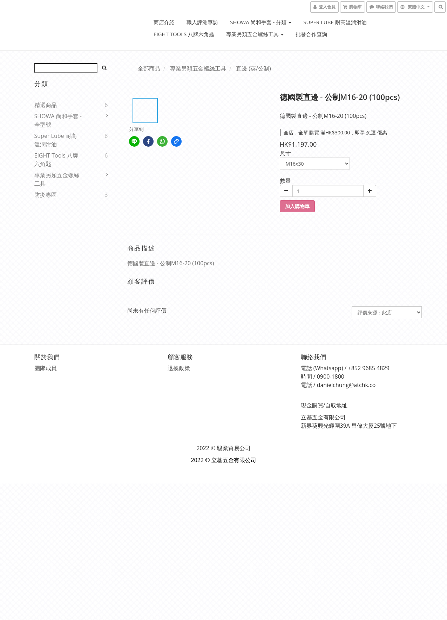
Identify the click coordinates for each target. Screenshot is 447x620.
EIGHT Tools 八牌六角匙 (184, 34)
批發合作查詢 (311, 34)
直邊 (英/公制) (253, 68)
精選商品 (45, 105)
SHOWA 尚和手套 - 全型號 (58, 120)
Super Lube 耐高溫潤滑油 (334, 22)
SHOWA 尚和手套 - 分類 (260, 22)
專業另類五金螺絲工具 (255, 34)
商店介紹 (164, 22)
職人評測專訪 (202, 22)
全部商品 (149, 68)
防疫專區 (45, 195)
